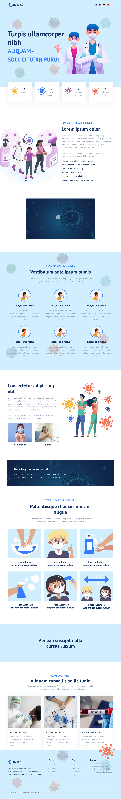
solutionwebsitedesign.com (30, 792)
